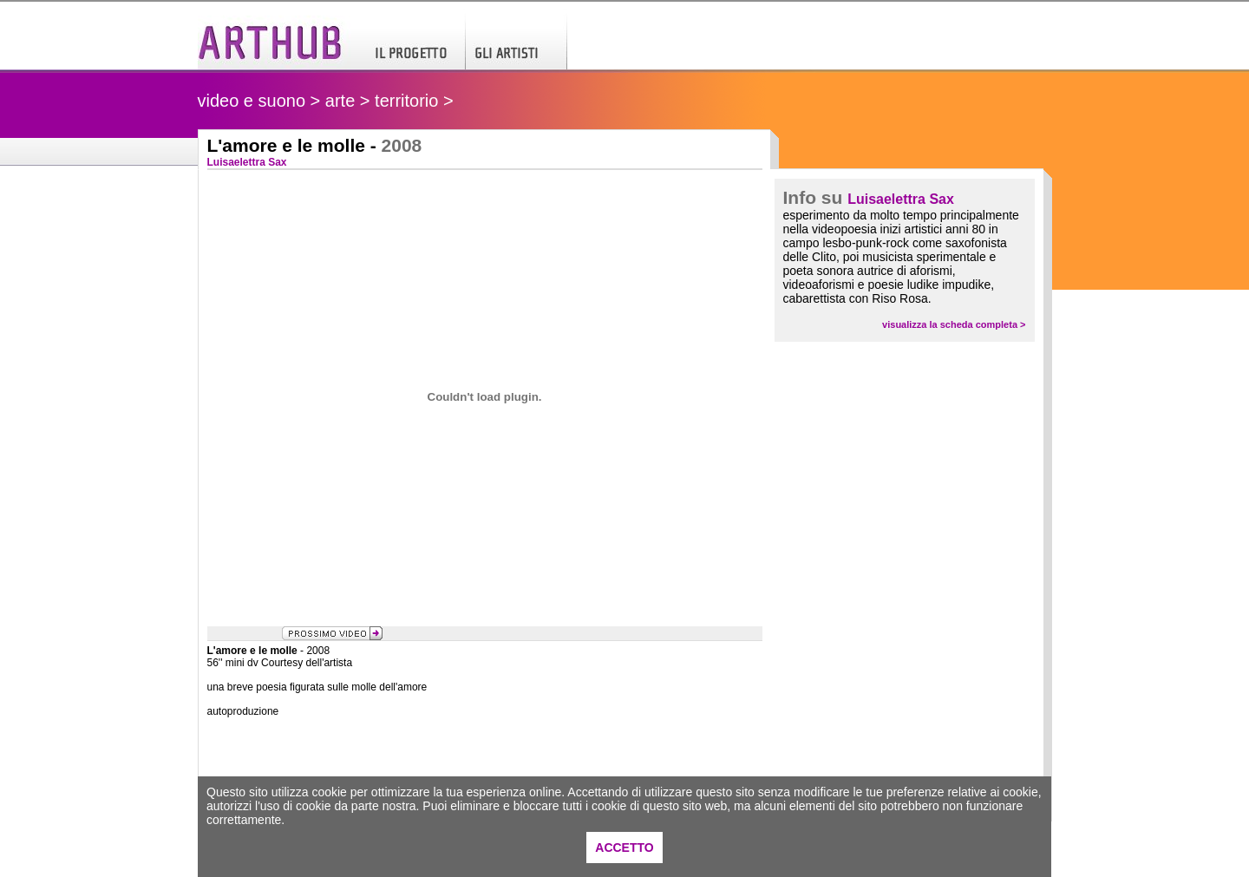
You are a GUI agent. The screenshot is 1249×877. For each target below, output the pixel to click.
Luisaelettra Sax (900, 199)
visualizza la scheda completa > (953, 324)
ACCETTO (624, 847)
